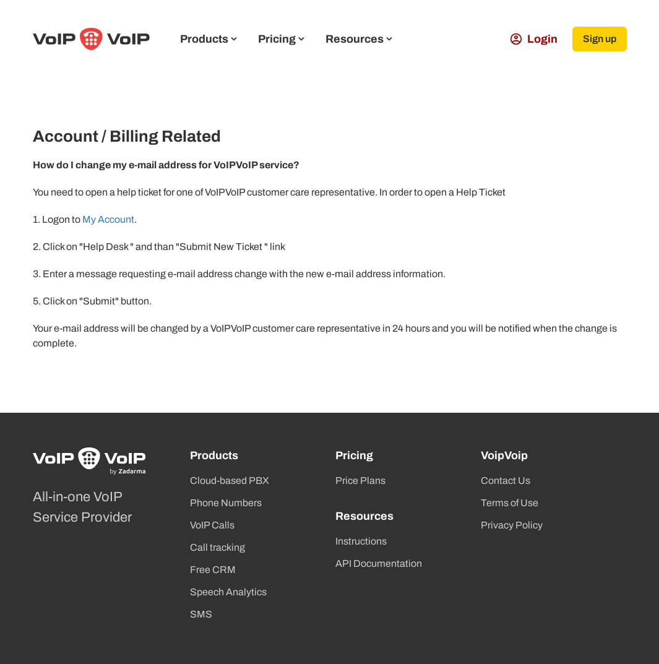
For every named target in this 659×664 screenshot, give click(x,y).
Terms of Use (509, 503)
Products (208, 39)
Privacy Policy (512, 525)
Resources (358, 39)
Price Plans (360, 480)
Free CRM (213, 569)
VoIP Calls (212, 525)
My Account (108, 219)
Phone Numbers (226, 503)
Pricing (281, 39)
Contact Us (505, 480)
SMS (201, 614)
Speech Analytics (228, 592)
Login (534, 39)
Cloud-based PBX (229, 480)
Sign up (599, 38)
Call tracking (217, 547)
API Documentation (378, 563)
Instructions (361, 541)
